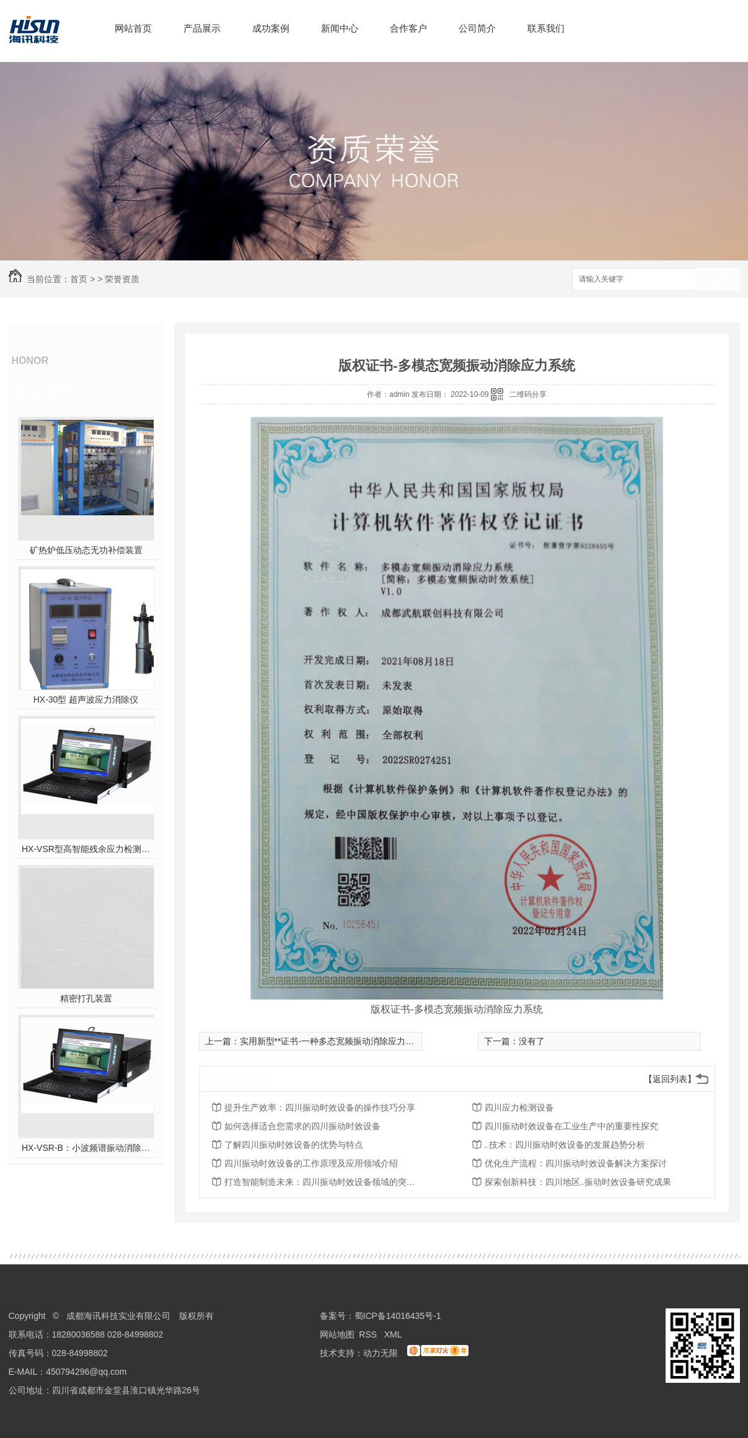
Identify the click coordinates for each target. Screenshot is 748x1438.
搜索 (718, 280)
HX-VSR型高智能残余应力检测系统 (86, 849)
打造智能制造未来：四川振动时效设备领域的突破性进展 (323, 1182)
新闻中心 (339, 28)
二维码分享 (528, 394)
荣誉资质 (122, 279)
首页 (78, 279)
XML (394, 1334)
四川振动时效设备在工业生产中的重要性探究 (571, 1126)
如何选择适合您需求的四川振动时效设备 (302, 1126)
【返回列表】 (670, 1079)
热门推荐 (49, 391)
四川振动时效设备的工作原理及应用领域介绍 (311, 1163)
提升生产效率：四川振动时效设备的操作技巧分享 (319, 1107)
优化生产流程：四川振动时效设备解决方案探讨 (576, 1163)
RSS (369, 1334)
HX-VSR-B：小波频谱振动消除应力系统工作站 (86, 1148)
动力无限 (380, 1353)
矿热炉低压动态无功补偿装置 (86, 550)
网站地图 (337, 1334)
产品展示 (202, 28)
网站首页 (133, 28)
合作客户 (408, 28)
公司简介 (477, 28)
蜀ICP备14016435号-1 (397, 1316)
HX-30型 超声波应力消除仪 (86, 699)
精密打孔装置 (86, 998)
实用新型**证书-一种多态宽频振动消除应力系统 (331, 1041)
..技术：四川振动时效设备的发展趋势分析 (565, 1145)
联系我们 (546, 28)
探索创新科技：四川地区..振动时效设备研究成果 (578, 1182)
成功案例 (270, 28)
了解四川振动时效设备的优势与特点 (293, 1145)
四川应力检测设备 (519, 1107)
